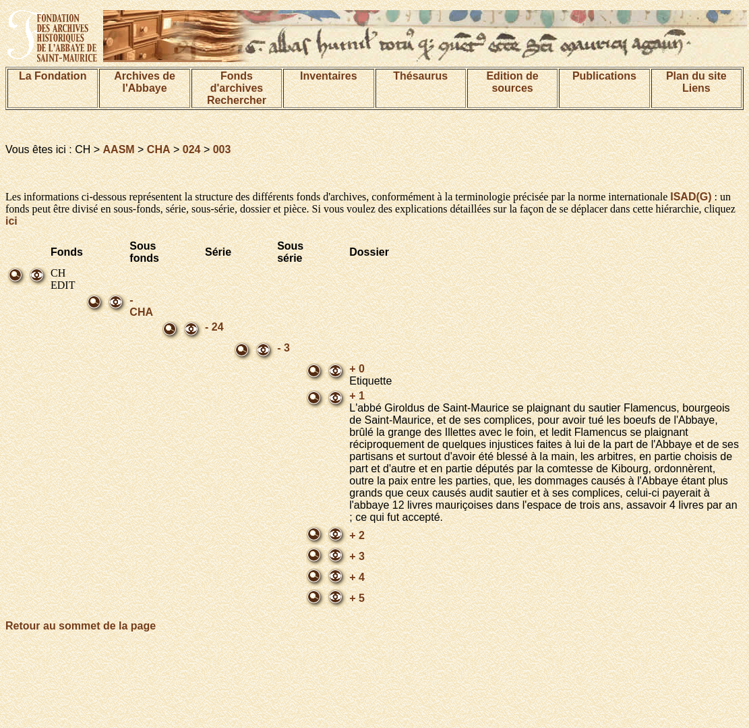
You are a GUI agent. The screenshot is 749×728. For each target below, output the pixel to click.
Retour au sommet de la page (80, 626)
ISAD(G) (690, 196)
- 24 (214, 327)
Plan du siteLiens (696, 82)
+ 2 (357, 535)
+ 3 (357, 556)
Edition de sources (512, 82)
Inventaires (328, 76)
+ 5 (357, 598)
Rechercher (236, 100)
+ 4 (357, 577)
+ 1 (357, 395)
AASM (119, 149)
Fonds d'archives (237, 82)
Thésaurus (420, 76)
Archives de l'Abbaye (144, 82)
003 (222, 149)
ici (11, 221)
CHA (159, 149)
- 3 (283, 348)
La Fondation (52, 76)
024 (192, 149)
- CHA (141, 306)
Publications (604, 76)
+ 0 (357, 368)
